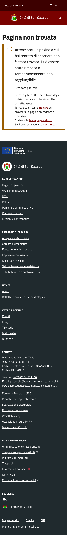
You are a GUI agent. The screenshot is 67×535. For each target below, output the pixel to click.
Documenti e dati (12, 213)
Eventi (6, 316)
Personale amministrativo (17, 207)
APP (43, 520)
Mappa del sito (10, 520)
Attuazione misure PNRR (17, 421)
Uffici (5, 196)
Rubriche (7, 339)
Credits (30, 520)
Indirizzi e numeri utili (15, 458)
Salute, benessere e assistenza (20, 266)
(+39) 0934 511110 (25, 377)
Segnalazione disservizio (16, 404)
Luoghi (6, 322)
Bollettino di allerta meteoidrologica (23, 297)
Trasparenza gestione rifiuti (20, 451)
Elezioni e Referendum (15, 219)
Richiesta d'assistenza (15, 410)
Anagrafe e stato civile (15, 238)
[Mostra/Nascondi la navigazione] (4, 17)
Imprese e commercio (15, 255)
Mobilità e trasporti (13, 261)
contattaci (49, 124)
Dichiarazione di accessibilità (20, 479)
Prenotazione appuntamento (19, 399)
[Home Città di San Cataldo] (29, 17)
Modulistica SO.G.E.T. (14, 427)
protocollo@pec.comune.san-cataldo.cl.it (34, 381)
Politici (6, 202)
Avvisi (5, 291)
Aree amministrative (14, 190)
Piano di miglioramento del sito (20, 526)
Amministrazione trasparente (21, 446)
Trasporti (7, 463)
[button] (59, 17)
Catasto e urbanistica (15, 244)
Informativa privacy (13, 469)
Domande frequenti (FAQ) (17, 393)
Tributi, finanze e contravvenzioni (22, 272)
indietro (43, 107)
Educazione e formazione (17, 249)
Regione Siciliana (14, 5)
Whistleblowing (11, 416)
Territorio (7, 327)
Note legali (8, 475)
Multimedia (9, 333)
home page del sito (40, 120)
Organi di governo (12, 185)
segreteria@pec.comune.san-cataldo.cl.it (32, 385)
